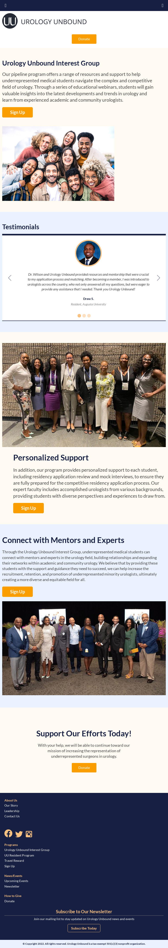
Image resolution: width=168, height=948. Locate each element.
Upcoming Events (16, 881)
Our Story (11, 805)
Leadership (11, 811)
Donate (84, 39)
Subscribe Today (84, 928)
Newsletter (12, 886)
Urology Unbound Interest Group (27, 850)
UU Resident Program (19, 855)
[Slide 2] (84, 315)
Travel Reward (14, 860)
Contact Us (12, 816)
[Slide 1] (79, 315)
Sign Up (17, 112)
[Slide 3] (89, 315)
